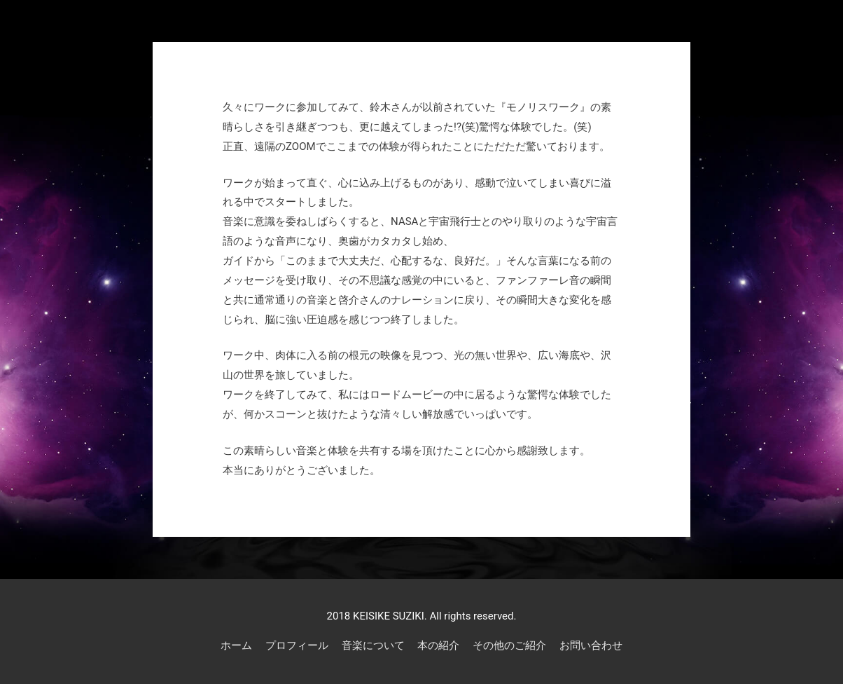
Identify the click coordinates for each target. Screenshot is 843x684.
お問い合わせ (590, 645)
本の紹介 (438, 645)
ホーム (236, 645)
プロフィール (296, 645)
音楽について (373, 645)
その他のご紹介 (509, 645)
